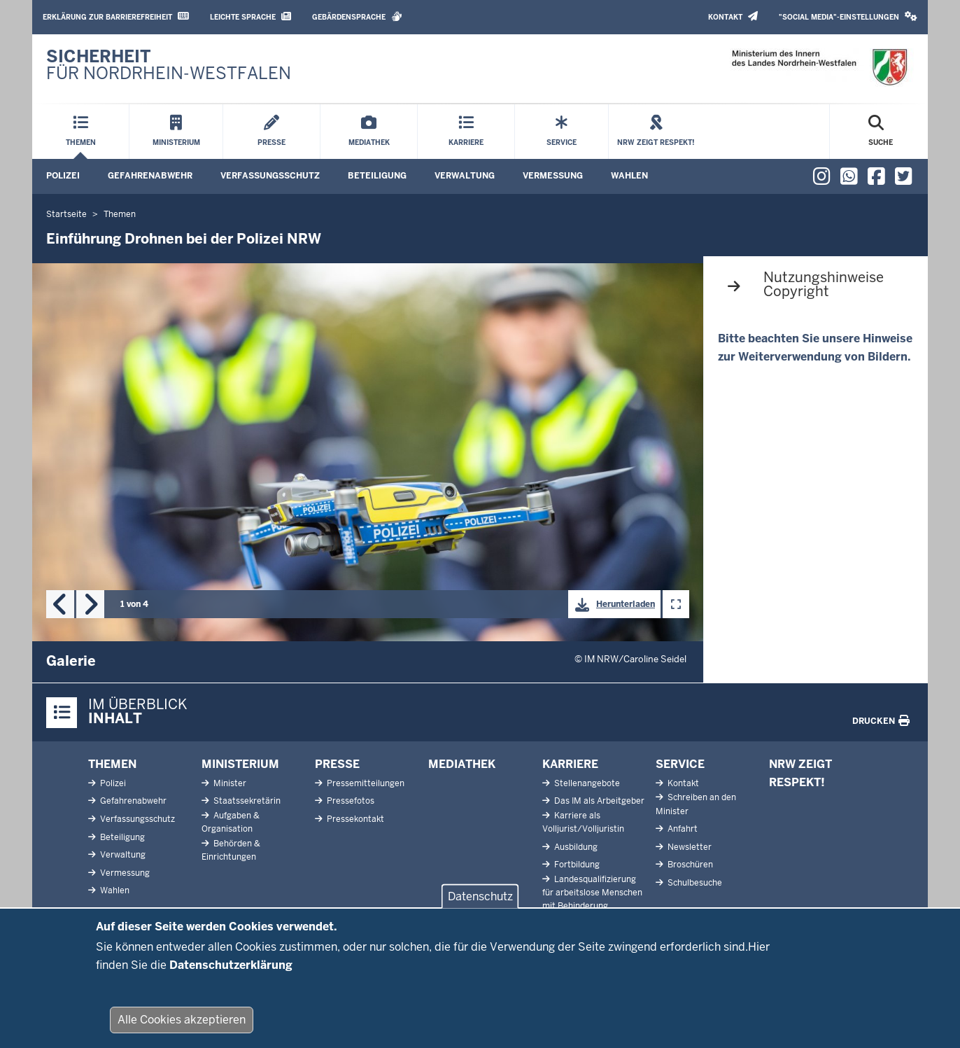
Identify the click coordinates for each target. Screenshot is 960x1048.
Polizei (63, 175)
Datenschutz (480, 907)
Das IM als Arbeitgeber (598, 800)
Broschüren (689, 864)
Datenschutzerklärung (230, 974)
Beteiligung (377, 175)
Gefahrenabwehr (150, 175)
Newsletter (688, 847)
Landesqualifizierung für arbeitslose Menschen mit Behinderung (592, 892)
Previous (60, 604)
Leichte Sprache (250, 16)
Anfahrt (681, 828)
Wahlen (629, 175)
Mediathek (461, 764)
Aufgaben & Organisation (231, 822)
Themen (112, 764)
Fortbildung (576, 864)
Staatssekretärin (246, 800)
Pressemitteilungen (364, 783)
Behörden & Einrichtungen (231, 850)
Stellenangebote (586, 783)
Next (90, 604)
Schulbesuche (693, 882)
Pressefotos (349, 800)
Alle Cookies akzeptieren (182, 1030)
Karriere (570, 764)
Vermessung (553, 175)
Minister (228, 783)
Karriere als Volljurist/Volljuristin (583, 822)
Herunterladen (611, 605)
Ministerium (240, 764)
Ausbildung (575, 847)
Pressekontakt (354, 819)
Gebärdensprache (357, 16)
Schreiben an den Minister (696, 804)
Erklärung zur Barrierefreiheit (116, 16)
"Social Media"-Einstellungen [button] (848, 16)
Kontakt (733, 16)
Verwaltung (465, 175)
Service (680, 764)
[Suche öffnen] (880, 131)
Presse (337, 764)
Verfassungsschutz (270, 175)
